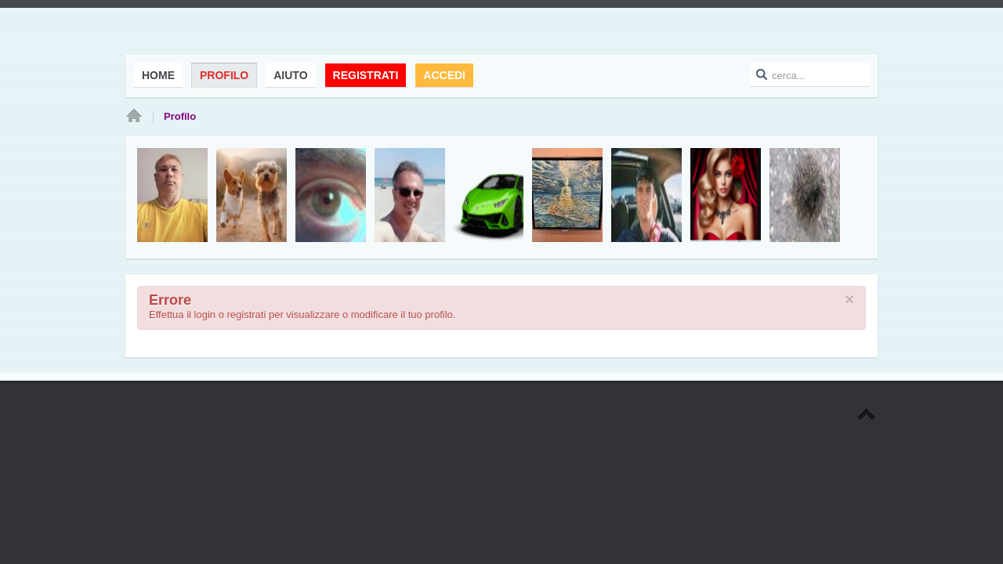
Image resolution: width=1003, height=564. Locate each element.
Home (134, 117)
